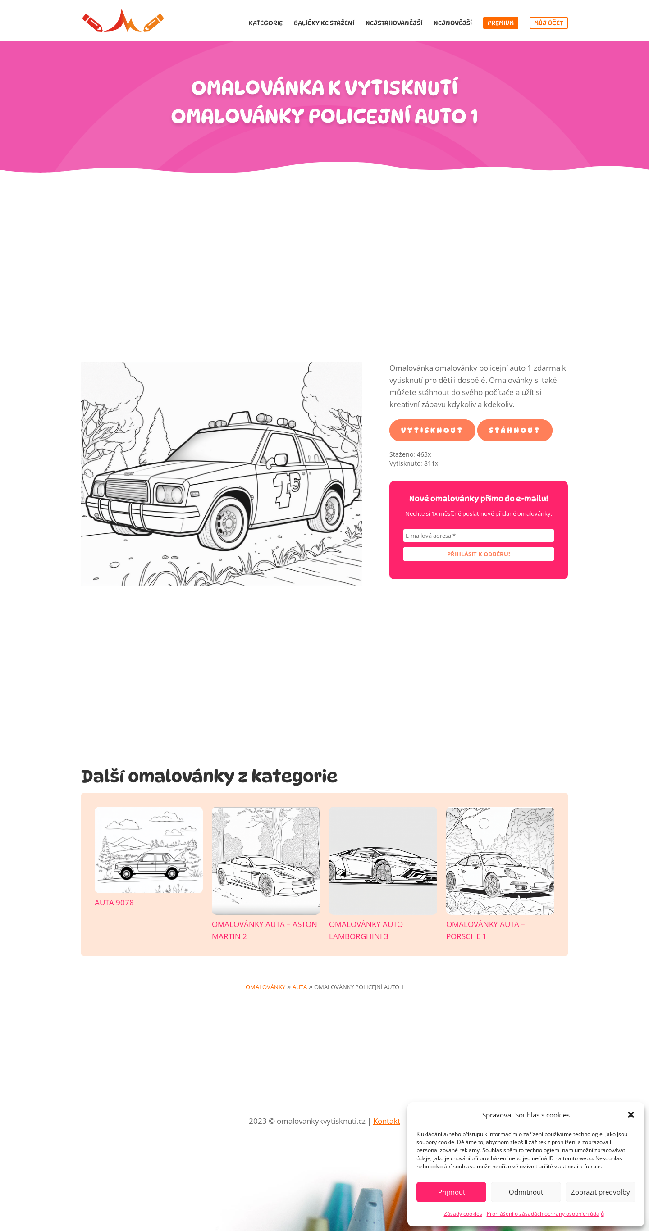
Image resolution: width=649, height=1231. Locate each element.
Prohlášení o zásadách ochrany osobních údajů (545, 1213)
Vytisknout (432, 430)
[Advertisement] (324, 274)
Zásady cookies (463, 1213)
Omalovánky (265, 987)
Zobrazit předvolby (600, 1191)
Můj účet (548, 23)
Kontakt (386, 1121)
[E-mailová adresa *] (478, 535)
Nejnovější (453, 23)
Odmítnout (526, 1191)
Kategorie (266, 23)
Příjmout (451, 1191)
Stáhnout (515, 430)
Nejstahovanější (394, 23)
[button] (630, 1114)
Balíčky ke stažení (324, 23)
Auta (300, 987)
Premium (501, 23)
